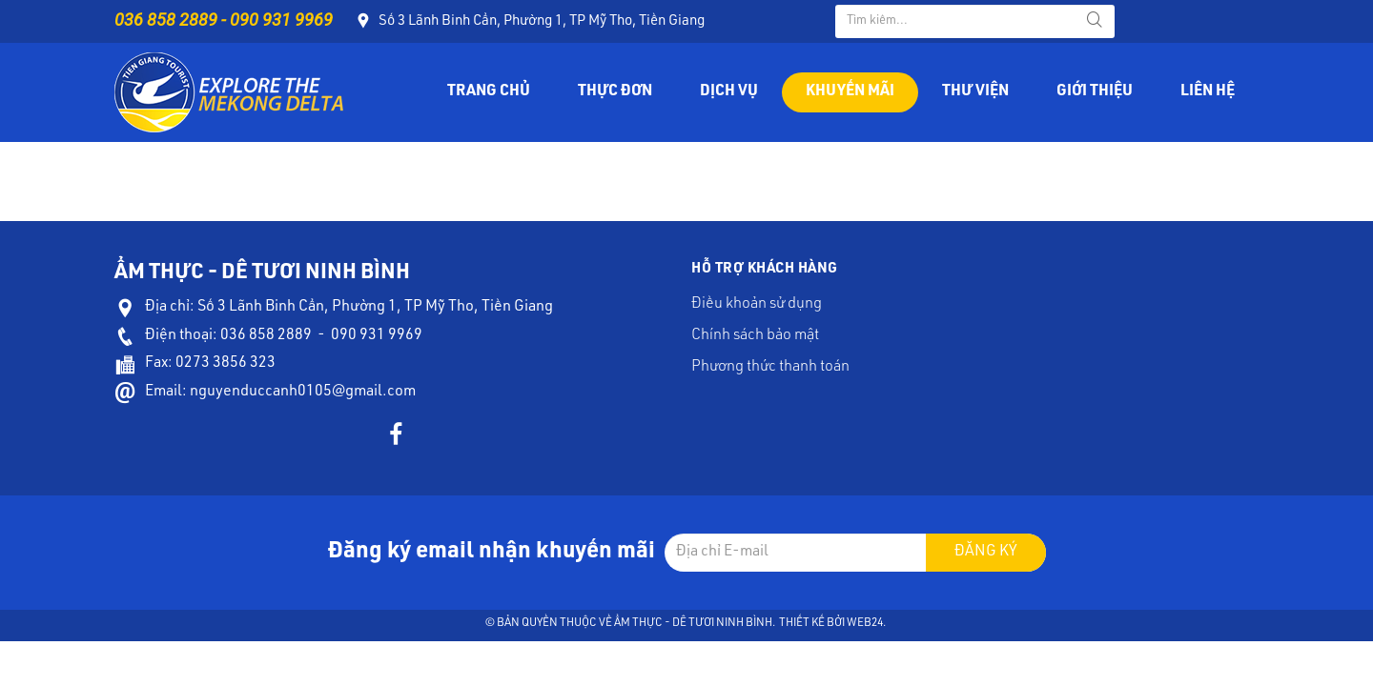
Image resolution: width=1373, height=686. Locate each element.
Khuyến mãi (850, 92)
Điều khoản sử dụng (756, 305)
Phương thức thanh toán (770, 367)
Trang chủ (488, 92)
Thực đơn (615, 92)
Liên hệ (1207, 92)
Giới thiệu (1094, 92)
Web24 (865, 623)
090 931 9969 (281, 20)
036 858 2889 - (172, 20)
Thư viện (975, 92)
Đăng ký (985, 552)
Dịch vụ (729, 92)
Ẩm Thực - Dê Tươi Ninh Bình (693, 623)
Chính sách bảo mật (755, 336)
